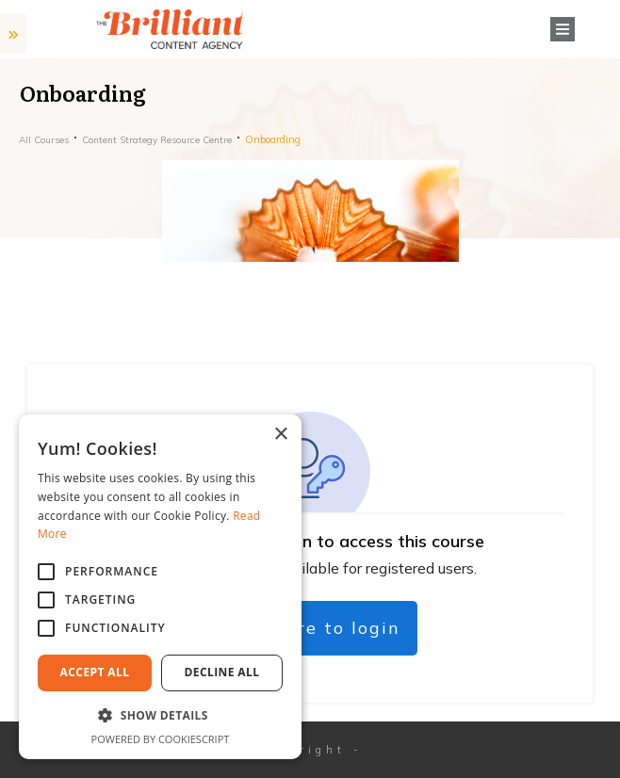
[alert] (160, 586)
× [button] (280, 435)
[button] (160, 716)
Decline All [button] (222, 672)
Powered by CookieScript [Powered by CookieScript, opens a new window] (160, 739)
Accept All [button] (95, 672)
